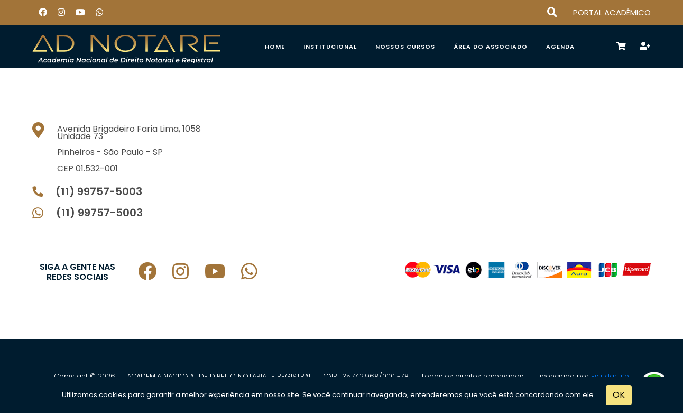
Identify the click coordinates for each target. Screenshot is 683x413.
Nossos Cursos (405, 46)
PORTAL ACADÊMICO (612, 12)
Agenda (560, 46)
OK (619, 395)
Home (275, 46)
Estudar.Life (610, 376)
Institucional (330, 46)
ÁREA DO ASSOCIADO (491, 46)
